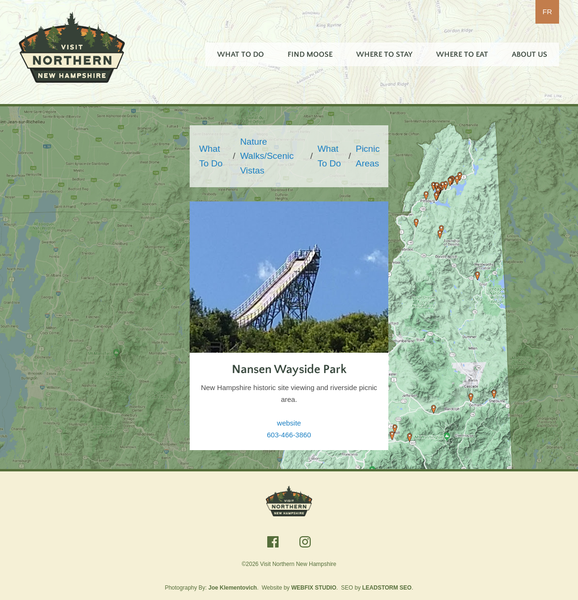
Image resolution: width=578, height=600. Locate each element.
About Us (529, 54)
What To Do (240, 54)
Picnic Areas (368, 156)
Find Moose (310, 54)
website (289, 423)
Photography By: (211, 587)
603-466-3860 (289, 435)
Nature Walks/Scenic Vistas (267, 156)
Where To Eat (462, 54)
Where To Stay (384, 54)
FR (547, 12)
